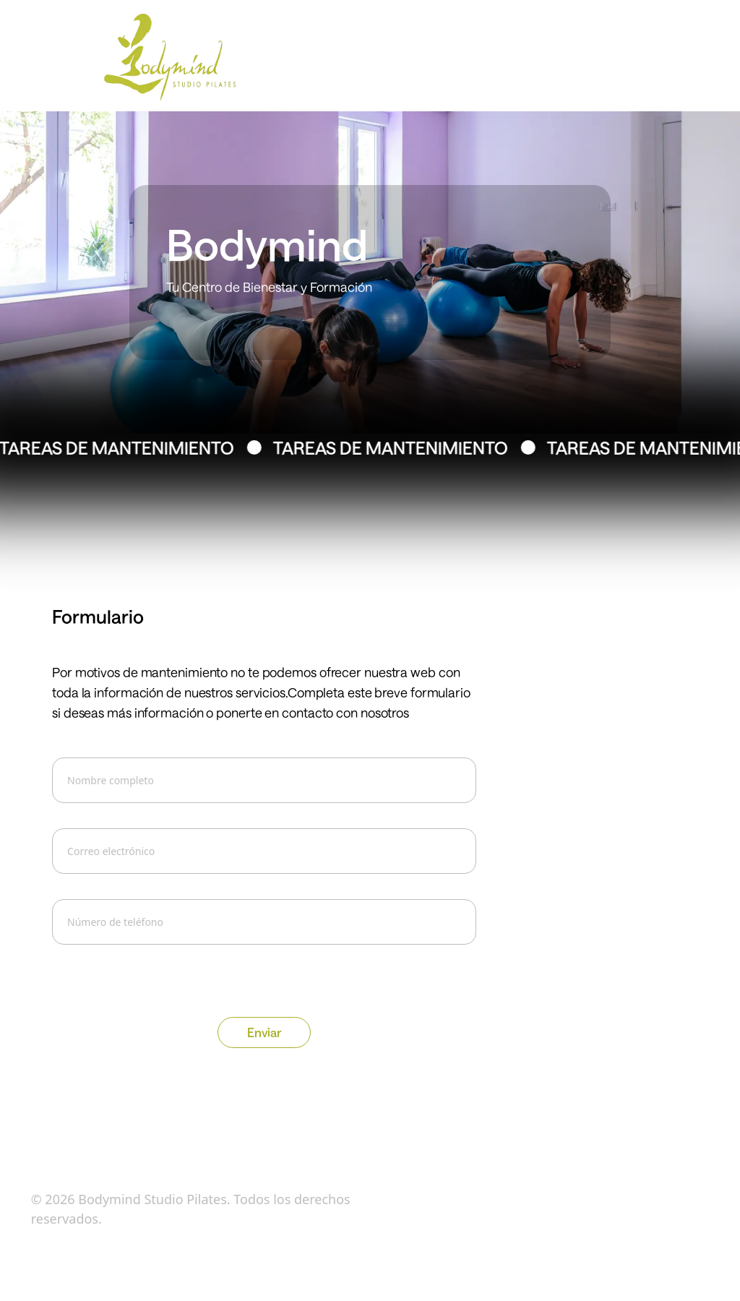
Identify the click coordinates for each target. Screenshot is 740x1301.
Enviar (263, 1032)
